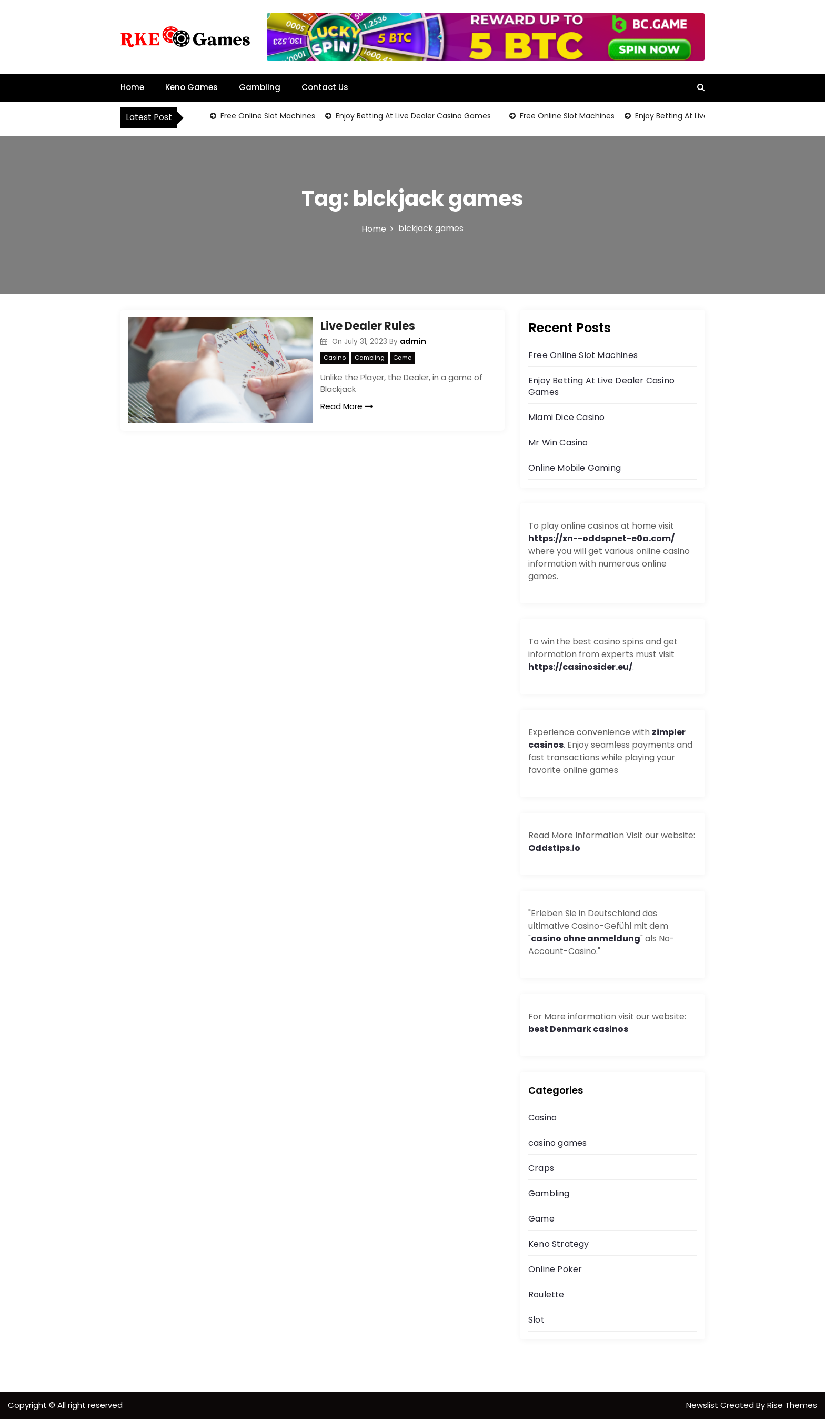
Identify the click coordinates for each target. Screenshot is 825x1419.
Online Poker (555, 1269)
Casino (335, 357)
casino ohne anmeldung (585, 938)
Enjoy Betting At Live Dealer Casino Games (412, 116)
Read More (346, 406)
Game (402, 357)
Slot (536, 1320)
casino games (557, 1143)
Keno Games (191, 87)
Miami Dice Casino (566, 417)
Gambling (259, 87)
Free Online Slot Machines (266, 116)
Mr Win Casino (558, 442)
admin (413, 341)
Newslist (703, 1405)
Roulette (546, 1294)
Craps (541, 1168)
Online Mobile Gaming (574, 468)
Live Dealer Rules (367, 325)
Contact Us (324, 87)
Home (132, 87)
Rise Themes (792, 1405)
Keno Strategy (558, 1244)
